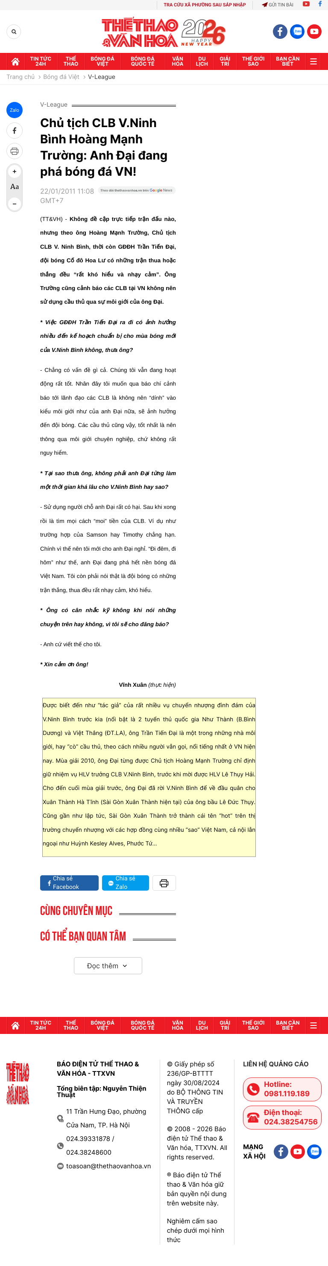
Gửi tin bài (277, 5)
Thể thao (71, 61)
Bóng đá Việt (102, 61)
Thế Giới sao (253, 61)
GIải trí (225, 61)
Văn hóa (178, 61)
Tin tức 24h (40, 61)
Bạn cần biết (287, 61)
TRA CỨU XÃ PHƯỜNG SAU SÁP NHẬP (205, 5)
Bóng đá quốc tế (143, 61)
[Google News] (137, 199)
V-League (101, 77)
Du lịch (202, 61)
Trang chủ (20, 77)
